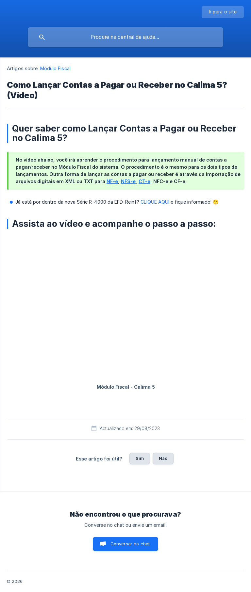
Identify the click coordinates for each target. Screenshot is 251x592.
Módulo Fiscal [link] (55, 68)
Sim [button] (140, 458)
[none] (223, 12)
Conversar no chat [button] (130, 543)
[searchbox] (125, 37)
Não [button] (163, 458)
